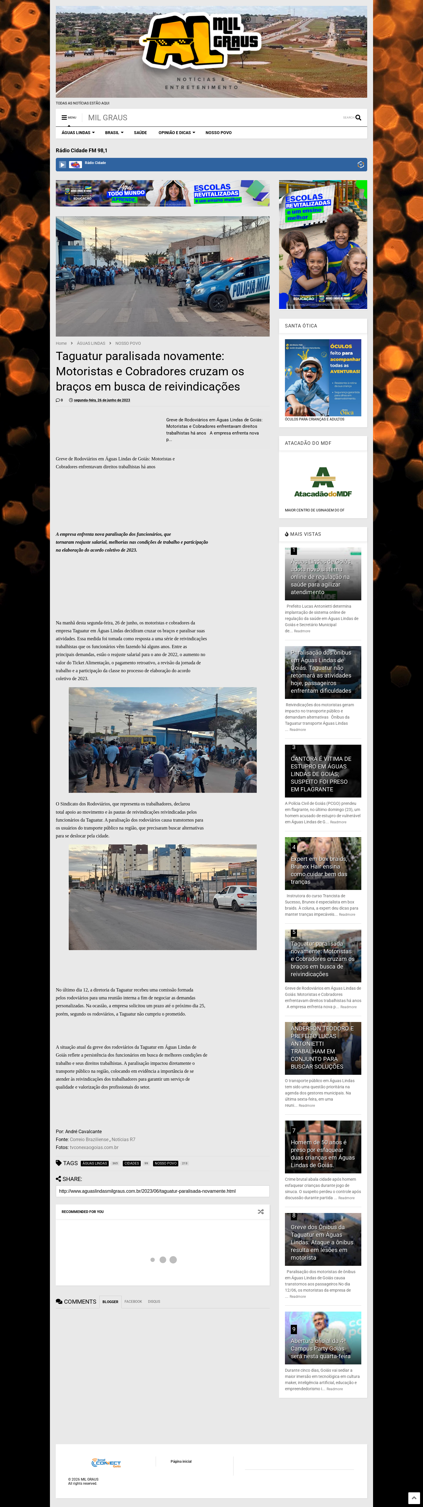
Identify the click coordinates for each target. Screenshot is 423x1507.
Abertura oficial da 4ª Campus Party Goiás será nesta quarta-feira (321, 1348)
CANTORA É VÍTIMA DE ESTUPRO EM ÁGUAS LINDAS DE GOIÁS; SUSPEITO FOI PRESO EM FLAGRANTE (321, 774)
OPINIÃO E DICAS (177, 132)
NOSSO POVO (219, 132)
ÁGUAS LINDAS (78, 132)
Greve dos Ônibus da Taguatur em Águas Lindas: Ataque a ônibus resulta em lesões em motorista (322, 1242)
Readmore (302, 631)
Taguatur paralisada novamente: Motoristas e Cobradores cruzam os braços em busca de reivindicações (323, 959)
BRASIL (114, 132)
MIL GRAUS (107, 117)
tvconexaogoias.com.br (94, 1147)
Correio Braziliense (89, 1139)
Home (61, 343)
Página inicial (181, 1461)
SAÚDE (140, 132)
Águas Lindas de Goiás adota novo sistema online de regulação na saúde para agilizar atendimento (320, 577)
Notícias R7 (123, 1139)
